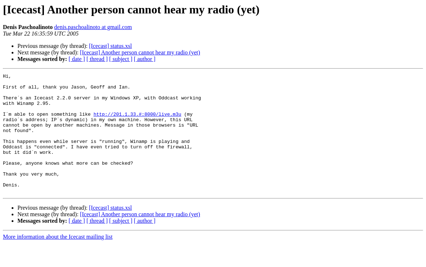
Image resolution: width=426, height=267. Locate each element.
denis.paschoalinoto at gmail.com (93, 27)
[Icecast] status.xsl (110, 46)
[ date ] (77, 59)
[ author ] (145, 59)
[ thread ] (97, 59)
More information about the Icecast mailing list (57, 261)
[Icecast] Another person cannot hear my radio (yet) (140, 52)
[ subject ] (120, 59)
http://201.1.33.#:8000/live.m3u (137, 122)
